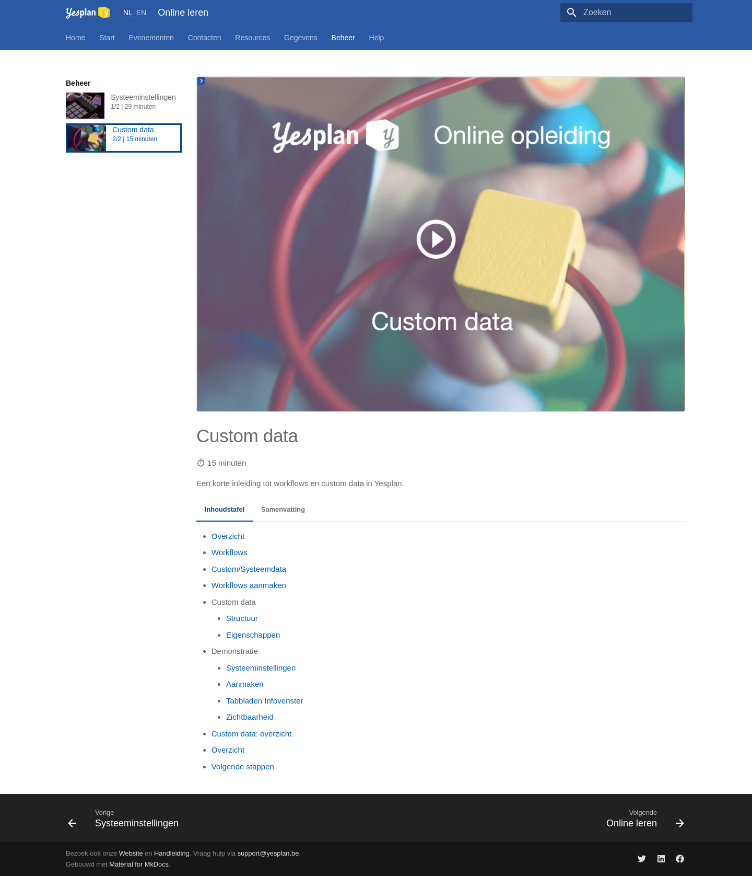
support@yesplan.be (268, 853)
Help (376, 37)
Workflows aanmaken (249, 585)
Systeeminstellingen (124, 106)
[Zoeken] (631, 12)
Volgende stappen (243, 766)
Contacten (204, 37)
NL (128, 12)
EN (141, 12)
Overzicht (228, 536)
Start (107, 37)
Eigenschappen (253, 634)
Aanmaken (245, 683)
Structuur (242, 618)
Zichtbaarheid (250, 716)
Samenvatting (283, 509)
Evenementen (151, 37)
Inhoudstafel (224, 509)
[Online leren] (88, 12)
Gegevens (301, 37)
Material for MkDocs (139, 864)
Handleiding (172, 853)
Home (75, 37)
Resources (252, 37)
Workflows (230, 552)
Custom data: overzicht (251, 733)
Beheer (343, 37)
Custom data (123, 138)
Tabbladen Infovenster (264, 700)
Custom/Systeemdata (249, 568)
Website (131, 853)
